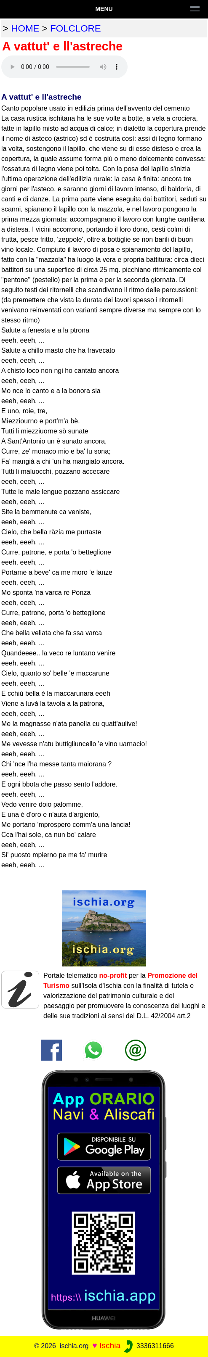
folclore (75, 28)
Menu (103, 8)
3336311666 (148, 1345)
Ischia (109, 1345)
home (25, 28)
